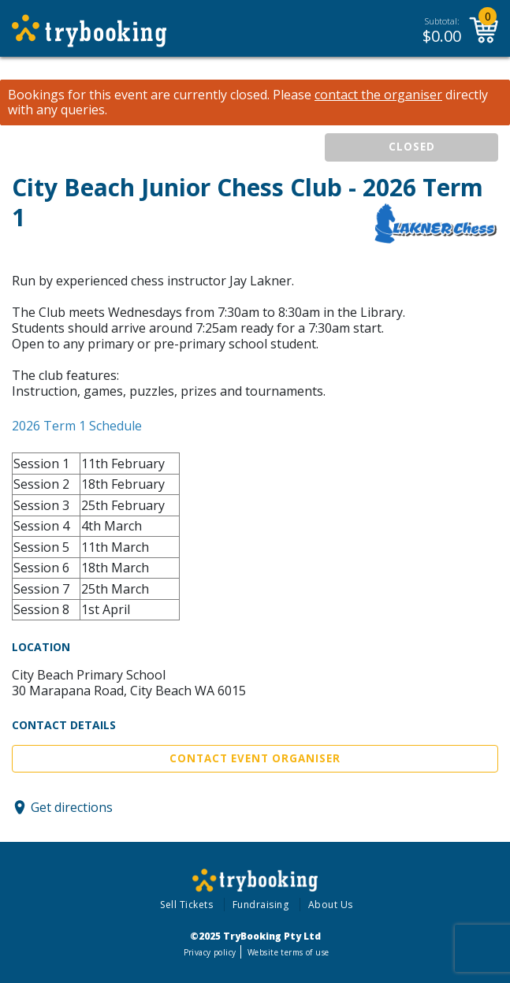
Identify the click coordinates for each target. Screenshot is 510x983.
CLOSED (412, 147)
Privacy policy (210, 952)
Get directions (72, 807)
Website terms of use (288, 952)
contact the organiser (378, 95)
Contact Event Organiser (255, 758)
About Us (330, 904)
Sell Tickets (186, 904)
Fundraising (261, 904)
